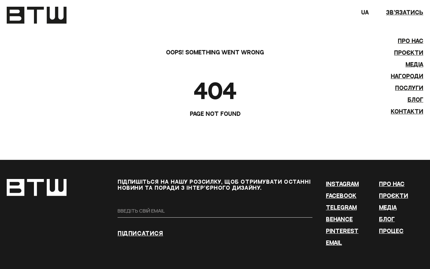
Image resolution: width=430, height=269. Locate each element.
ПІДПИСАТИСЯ (140, 233)
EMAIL (334, 242)
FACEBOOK (341, 195)
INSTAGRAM (342, 184)
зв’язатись (404, 12)
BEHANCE (339, 219)
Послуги (409, 88)
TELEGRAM (341, 207)
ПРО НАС (410, 41)
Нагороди (407, 76)
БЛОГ (415, 99)
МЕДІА (414, 64)
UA (370, 14)
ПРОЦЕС (391, 231)
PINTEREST (342, 231)
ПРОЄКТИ (408, 52)
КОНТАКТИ (407, 111)
